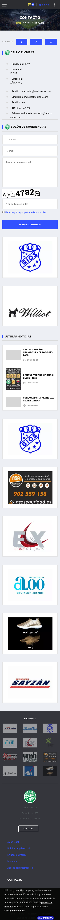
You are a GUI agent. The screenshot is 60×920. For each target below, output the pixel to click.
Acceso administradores (20, 868)
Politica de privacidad (18, 848)
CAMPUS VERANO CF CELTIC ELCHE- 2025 (38, 376)
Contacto (28, 828)
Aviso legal (13, 842)
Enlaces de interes (17, 855)
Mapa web (12, 861)
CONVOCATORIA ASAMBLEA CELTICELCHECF (38, 399)
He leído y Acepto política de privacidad (26, 212)
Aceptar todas (45, 917)
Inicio (18, 22)
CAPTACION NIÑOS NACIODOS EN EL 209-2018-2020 (38, 352)
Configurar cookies (14, 910)
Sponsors (44, 4)
